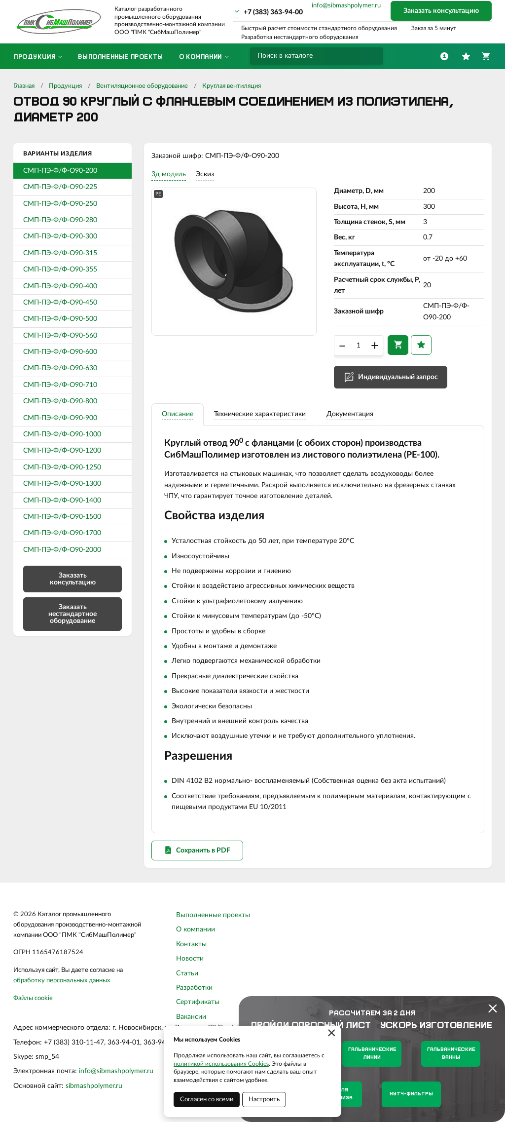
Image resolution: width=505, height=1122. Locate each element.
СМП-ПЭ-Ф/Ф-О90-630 (60, 368)
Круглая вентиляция (231, 86)
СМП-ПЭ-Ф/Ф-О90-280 (60, 220)
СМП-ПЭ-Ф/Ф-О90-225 (60, 187)
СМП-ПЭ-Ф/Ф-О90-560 (60, 335)
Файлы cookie (33, 998)
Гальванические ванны (451, 1053)
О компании (195, 929)
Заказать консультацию (441, 10)
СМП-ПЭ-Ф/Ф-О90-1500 (62, 516)
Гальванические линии (372, 1053)
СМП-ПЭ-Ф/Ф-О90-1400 (62, 500)
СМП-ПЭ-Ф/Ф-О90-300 (60, 236)
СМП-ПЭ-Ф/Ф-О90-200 (60, 170)
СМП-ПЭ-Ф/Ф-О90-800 (60, 401)
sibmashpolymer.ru (94, 1086)
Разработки (194, 987)
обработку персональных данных (61, 980)
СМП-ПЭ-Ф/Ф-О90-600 (60, 351)
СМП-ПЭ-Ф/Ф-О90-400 (60, 286)
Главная (24, 86)
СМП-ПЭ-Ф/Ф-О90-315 (60, 253)
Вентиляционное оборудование (142, 86)
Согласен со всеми (206, 1099)
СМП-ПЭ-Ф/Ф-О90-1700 (62, 533)
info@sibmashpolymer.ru (346, 5)
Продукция (65, 86)
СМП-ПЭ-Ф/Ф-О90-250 (60, 203)
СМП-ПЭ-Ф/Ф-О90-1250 (62, 467)
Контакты (191, 944)
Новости (190, 958)
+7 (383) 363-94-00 (273, 12)
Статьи (187, 973)
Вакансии (191, 1016)
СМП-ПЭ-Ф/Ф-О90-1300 (62, 483)
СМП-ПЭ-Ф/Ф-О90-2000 (62, 549)
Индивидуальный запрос (398, 377)
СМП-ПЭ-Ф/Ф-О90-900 (60, 418)
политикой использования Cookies (221, 1064)
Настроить (264, 1099)
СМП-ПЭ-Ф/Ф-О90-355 (60, 269)
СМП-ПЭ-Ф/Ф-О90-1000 (62, 434)
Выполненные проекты (213, 915)
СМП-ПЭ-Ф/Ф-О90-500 (60, 318)
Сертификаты (197, 1002)
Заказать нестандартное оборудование (72, 614)
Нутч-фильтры (411, 1094)
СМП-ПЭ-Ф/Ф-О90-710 (60, 385)
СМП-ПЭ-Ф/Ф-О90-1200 (62, 450)
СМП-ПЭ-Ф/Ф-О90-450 (60, 302)
